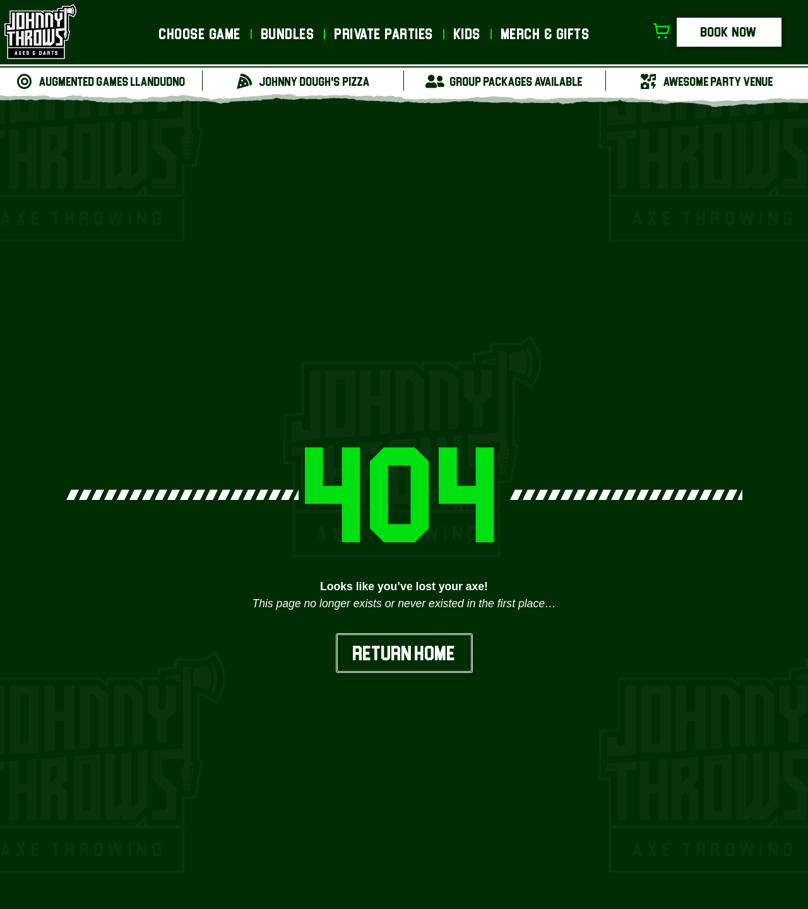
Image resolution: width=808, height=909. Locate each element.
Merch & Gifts (545, 34)
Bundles (288, 34)
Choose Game (200, 34)
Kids (467, 34)
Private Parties (384, 34)
